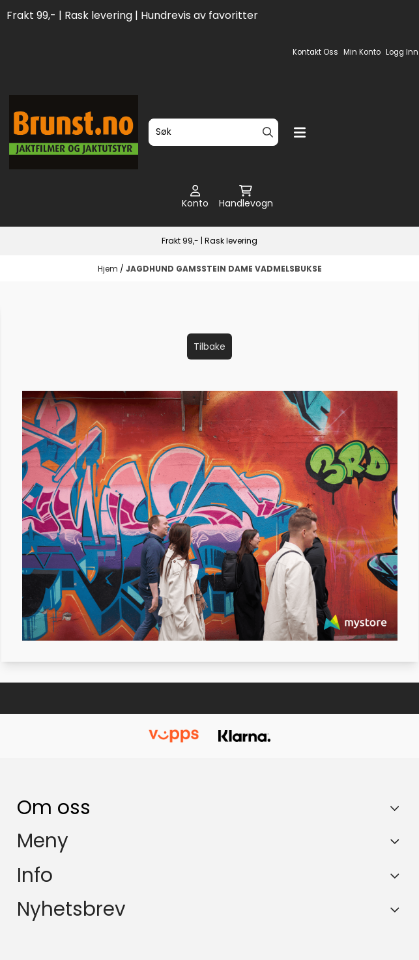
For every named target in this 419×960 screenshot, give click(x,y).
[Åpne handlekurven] (246, 197)
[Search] (268, 132)
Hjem (109, 268)
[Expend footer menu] (397, 841)
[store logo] (74, 132)
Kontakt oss (315, 52)
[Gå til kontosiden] (195, 197)
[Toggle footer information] (397, 808)
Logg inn (402, 52)
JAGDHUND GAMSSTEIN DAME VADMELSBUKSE (224, 268)
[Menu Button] (300, 132)
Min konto (362, 52)
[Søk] (213, 132)
